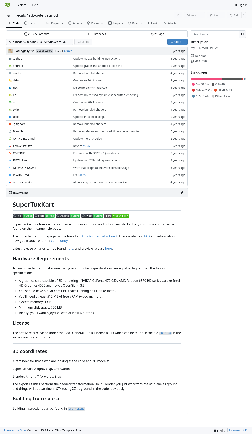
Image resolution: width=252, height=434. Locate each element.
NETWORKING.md (24, 168)
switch (17, 109)
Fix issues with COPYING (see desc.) (96, 153)
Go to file (83, 42)
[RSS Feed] (178, 15)
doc (15, 87)
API (245, 430)
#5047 (68, 51)
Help (35, 5)
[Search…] (242, 34)
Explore (21, 5)
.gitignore (19, 124)
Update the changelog (87, 138)
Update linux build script (89, 117)
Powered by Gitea (15, 430)
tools (16, 117)
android (18, 66)
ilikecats (19, 15)
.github (17, 58)
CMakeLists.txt (22, 146)
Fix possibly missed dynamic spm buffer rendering (105, 95)
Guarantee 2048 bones (88, 80)
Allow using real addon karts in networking (100, 182)
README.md (21, 175)
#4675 (82, 175)
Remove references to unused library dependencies (106, 131)
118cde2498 (44, 50)
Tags (157, 34)
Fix (75, 175)
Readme (199, 56)
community (59, 241)
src (15, 102)
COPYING (19, 153)
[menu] (220, 430)
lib (14, 95)
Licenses (234, 430)
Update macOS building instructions (96, 58)
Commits (36, 34)
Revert (59, 51)
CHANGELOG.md (24, 138)
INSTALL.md (20, 160)
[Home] (7, 4)
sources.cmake (22, 182)
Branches (97, 34)
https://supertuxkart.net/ (98, 236)
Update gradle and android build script (98, 66)
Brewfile (18, 131)
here (70, 248)
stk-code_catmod (43, 15)
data (16, 80)
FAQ (147, 236)
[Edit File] (182, 192)
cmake (17, 73)
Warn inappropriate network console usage (101, 168)
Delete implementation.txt (90, 87)
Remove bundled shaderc (89, 73)
